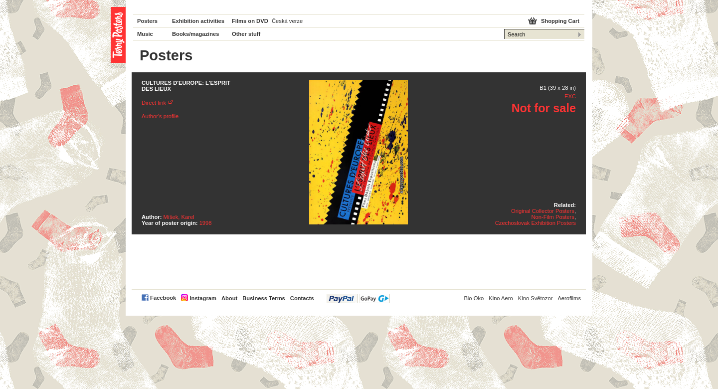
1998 (205, 223)
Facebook (163, 298)
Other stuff (246, 34)
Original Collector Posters (542, 211)
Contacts (302, 298)
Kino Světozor (535, 298)
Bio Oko (474, 298)
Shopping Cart (560, 21)
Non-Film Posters (552, 217)
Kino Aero (501, 298)
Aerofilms (569, 298)
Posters (147, 21)
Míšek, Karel (179, 217)
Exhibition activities (198, 21)
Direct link (154, 103)
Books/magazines (195, 34)
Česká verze (287, 21)
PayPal (358, 298)
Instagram (202, 298)
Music (145, 34)
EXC (570, 96)
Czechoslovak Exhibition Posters (535, 223)
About (229, 298)
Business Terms (263, 298)
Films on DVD (250, 21)
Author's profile (160, 116)
